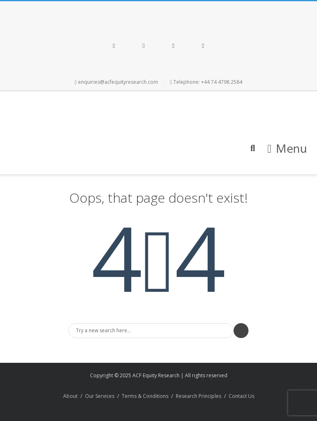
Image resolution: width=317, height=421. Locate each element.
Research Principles (198, 396)
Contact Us (241, 396)
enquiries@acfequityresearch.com (118, 81)
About (70, 396)
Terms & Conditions (145, 396)
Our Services (99, 396)
